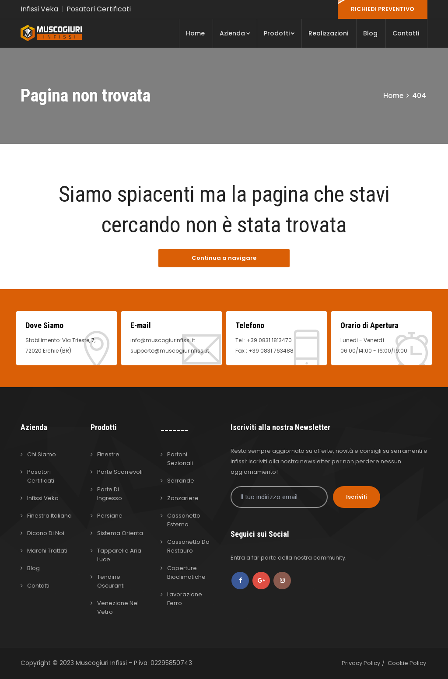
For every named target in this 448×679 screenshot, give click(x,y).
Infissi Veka (39, 9)
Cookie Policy (407, 663)
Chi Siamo (41, 454)
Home (195, 33)
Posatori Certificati (98, 9)
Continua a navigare (224, 258)
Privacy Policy (361, 663)
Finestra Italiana (49, 515)
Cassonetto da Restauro (188, 546)
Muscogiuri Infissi (102, 662)
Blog (370, 33)
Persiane (109, 515)
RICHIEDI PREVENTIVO (382, 9)
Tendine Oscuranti (111, 581)
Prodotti (279, 33)
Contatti (405, 33)
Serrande (180, 480)
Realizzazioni (328, 33)
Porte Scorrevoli (120, 472)
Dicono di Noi (45, 533)
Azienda (235, 33)
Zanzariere (183, 498)
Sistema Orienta (120, 533)
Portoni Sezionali (180, 458)
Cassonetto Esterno (183, 519)
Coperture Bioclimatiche (186, 572)
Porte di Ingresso (109, 493)
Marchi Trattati (47, 550)
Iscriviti (356, 497)
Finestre (108, 454)
